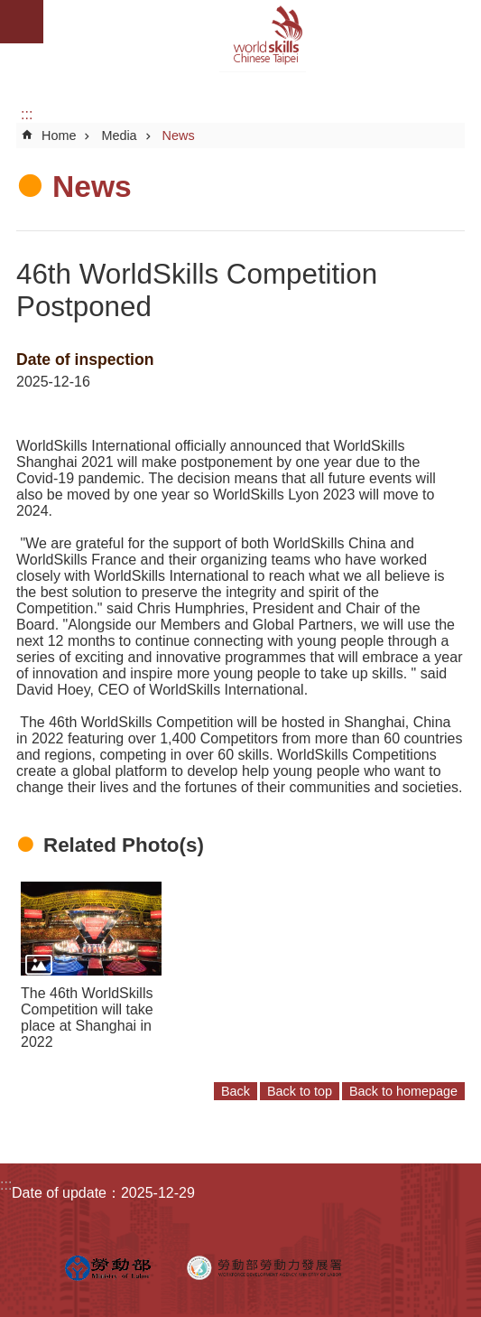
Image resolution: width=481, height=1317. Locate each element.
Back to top (299, 1091)
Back (235, 1091)
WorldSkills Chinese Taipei (262, 36)
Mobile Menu (21, 21)
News (178, 135)
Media (118, 135)
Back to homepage (403, 1091)
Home (59, 135)
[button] (91, 928)
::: (26, 114)
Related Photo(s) (123, 845)
